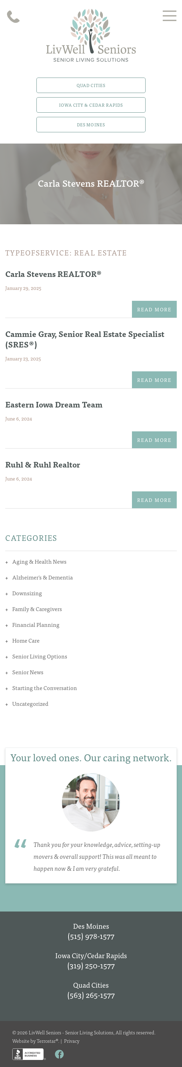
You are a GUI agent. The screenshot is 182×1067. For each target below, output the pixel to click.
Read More (154, 309)
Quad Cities (91, 85)
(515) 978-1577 (91, 935)
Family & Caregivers (37, 608)
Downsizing (27, 592)
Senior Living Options (39, 656)
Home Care (26, 640)
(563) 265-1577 (91, 994)
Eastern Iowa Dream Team (54, 404)
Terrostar (46, 1041)
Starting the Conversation (44, 687)
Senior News (27, 671)
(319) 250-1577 (91, 965)
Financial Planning (35, 624)
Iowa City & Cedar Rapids (91, 104)
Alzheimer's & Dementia (42, 577)
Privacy (71, 1041)
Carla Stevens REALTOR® (53, 273)
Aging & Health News (39, 561)
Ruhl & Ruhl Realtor (42, 464)
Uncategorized (30, 703)
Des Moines (91, 124)
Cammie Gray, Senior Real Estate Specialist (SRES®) (84, 338)
